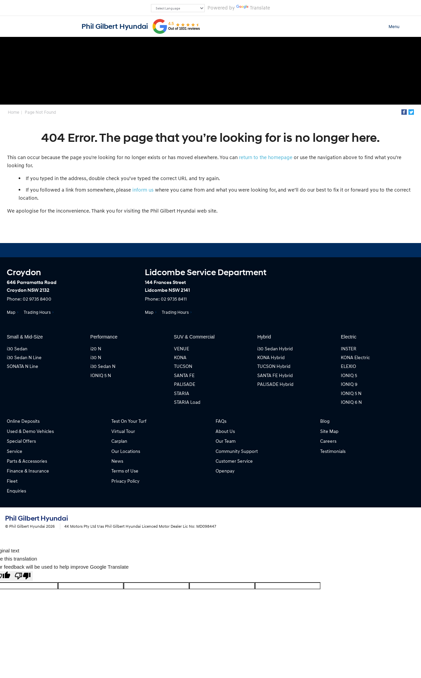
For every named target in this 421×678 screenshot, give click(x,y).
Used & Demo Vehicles (30, 431)
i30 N (95, 357)
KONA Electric (355, 357)
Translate (253, 7)
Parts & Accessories (27, 461)
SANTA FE (184, 375)
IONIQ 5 (349, 375)
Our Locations (125, 451)
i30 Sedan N (102, 366)
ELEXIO (348, 366)
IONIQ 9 (349, 384)
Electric (348, 337)
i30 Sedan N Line (24, 357)
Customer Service (234, 461)
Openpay (225, 471)
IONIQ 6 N (351, 402)
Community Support (237, 451)
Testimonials (333, 451)
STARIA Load (187, 402)
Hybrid (264, 337)
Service (14, 451)
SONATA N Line (22, 366)
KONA (180, 357)
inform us (143, 190)
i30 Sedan (17, 348)
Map (11, 312)
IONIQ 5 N (100, 375)
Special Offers (21, 441)
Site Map (329, 431)
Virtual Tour (123, 431)
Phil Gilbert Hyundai (115, 26)
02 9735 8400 (37, 299)
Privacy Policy (125, 481)
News (117, 461)
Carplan (119, 441)
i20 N (95, 348)
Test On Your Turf (129, 421)
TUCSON (183, 366)
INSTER (348, 348)
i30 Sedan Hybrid (275, 348)
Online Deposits (23, 421)
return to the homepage (265, 157)
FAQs (221, 421)
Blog (325, 421)
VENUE (181, 348)
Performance (103, 337)
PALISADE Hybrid (275, 384)
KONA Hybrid (271, 357)
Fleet (12, 481)
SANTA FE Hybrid (275, 375)
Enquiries (16, 491)
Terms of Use (124, 471)
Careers (328, 441)
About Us (225, 431)
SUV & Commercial (194, 337)
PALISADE (184, 384)
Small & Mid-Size (25, 337)
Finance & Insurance (28, 471)
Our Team (226, 441)
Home (13, 112)
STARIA (181, 393)
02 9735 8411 (174, 299)
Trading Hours (37, 312)
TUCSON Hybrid (273, 366)
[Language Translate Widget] (178, 8)
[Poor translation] (23, 576)
